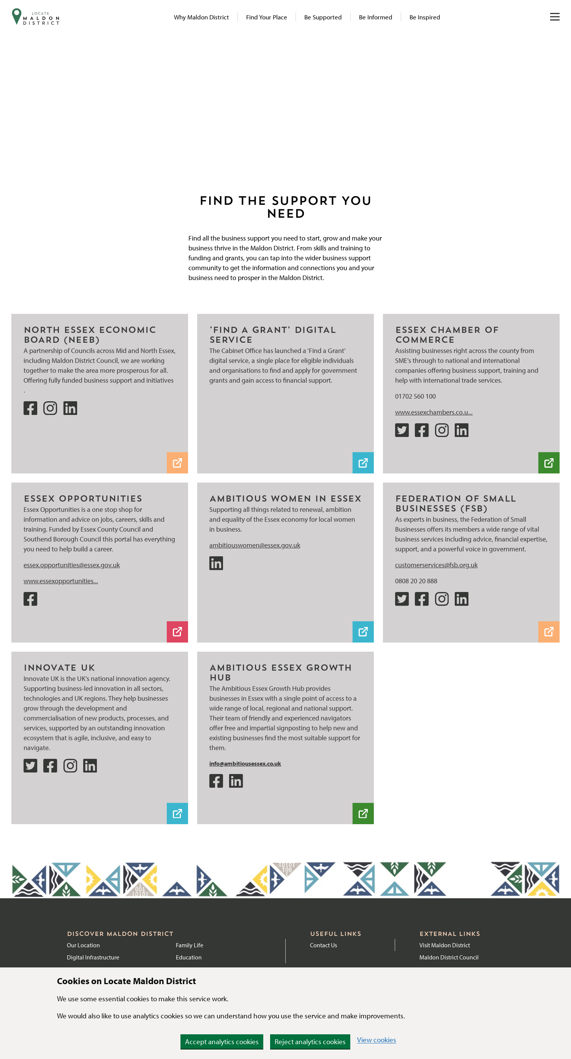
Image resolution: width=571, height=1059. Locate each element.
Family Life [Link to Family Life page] (189, 945)
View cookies (376, 1039)
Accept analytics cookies (222, 1041)
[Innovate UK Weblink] (100, 669)
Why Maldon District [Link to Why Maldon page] (201, 17)
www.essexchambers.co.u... (434, 412)
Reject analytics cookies (310, 1041)
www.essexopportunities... (61, 580)
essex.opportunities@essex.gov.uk (72, 564)
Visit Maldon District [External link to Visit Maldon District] (444, 945)
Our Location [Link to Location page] (83, 945)
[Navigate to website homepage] (35, 17)
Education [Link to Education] (189, 957)
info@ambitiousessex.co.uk (245, 763)
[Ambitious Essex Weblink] (285, 674)
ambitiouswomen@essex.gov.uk (254, 545)
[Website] (471, 336)
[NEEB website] (100, 336)
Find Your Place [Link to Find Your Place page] (266, 17)
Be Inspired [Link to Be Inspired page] (425, 17)
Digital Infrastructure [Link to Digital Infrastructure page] (93, 957)
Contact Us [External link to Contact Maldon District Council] (323, 945)
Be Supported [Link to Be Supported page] (323, 17)
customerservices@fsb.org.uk (436, 564)
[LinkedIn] (285, 500)
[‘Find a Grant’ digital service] (285, 336)
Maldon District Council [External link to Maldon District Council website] (449, 957)
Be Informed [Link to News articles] (375, 17)
